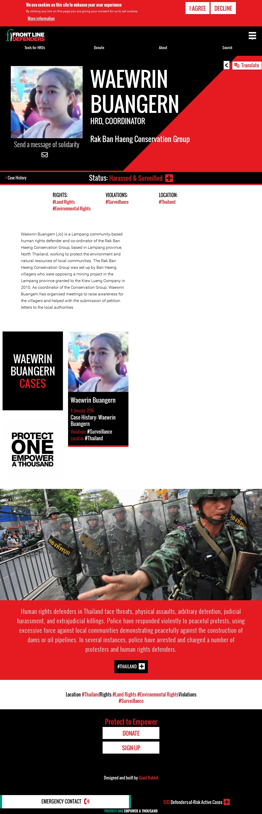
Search (227, 47)
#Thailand (167, 202)
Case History (17, 178)
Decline (223, 8)
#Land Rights (64, 202)
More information (41, 18)
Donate (99, 47)
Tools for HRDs (35, 47)
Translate (250, 65)
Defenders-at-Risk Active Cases (193, 802)
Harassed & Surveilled (135, 178)
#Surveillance (117, 202)
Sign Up (131, 747)
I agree (197, 8)
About (163, 47)
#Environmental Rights (72, 208)
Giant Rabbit (148, 777)
